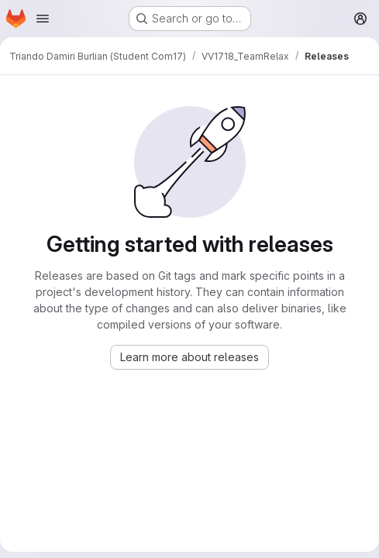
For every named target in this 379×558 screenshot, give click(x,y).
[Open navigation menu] (42, 18)
